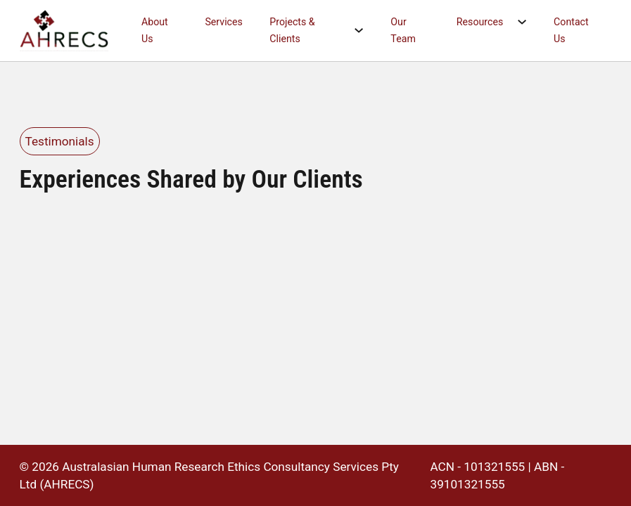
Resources (480, 21)
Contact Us (571, 30)
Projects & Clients (291, 30)
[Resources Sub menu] (528, 22)
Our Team (402, 30)
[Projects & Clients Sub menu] (365, 30)
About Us (154, 30)
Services (223, 21)
